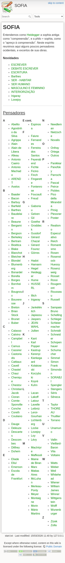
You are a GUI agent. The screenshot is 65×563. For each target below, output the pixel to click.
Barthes (16, 76)
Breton (15, 307)
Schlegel (56, 319)
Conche (16, 408)
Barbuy (15, 202)
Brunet (15, 319)
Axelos (15, 186)
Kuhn (34, 385)
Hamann (36, 264)
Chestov (16, 385)
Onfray (55, 147)
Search (30, 16)
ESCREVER (19, 64)
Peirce (54, 186)
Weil (53, 470)
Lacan (35, 392)
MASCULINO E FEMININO (28, 88)
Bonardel (16, 272)
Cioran (15, 396)
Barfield (16, 206)
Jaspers (36, 319)
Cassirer (16, 350)
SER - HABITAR (21, 80)
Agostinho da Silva (16, 132)
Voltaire (55, 455)
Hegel (34, 268)
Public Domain (54, 546)
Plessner (56, 213)
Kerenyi (35, 354)
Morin (34, 505)
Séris (54, 392)
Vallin (54, 439)
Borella (15, 276)
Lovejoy (16, 99)
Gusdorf (36, 233)
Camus (15, 346)
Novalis (55, 140)
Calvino (15, 334)
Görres (35, 252)
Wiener (55, 482)
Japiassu (36, 315)
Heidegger (33, 34)
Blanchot (16, 252)
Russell (55, 299)
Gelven (35, 213)
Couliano (16, 416)
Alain (14, 143)
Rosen (55, 252)
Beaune (16, 221)
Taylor (54, 404)
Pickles (55, 190)
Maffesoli (36, 455)
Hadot (34, 260)
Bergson (16, 233)
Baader (15, 194)
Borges (15, 280)
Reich (54, 241)
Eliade (15, 459)
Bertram (16, 241)
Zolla (54, 525)
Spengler (56, 385)
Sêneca (55, 396)
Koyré (34, 381)
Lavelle (35, 404)
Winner (55, 494)
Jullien (35, 330)
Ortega (55, 151)
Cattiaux (16, 361)
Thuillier (55, 416)
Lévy (34, 439)
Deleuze (16, 428)
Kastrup (36, 350)
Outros (55, 155)
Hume (34, 280)
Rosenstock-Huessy (56, 260)
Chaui (15, 373)
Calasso (16, 330)
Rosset (55, 276)
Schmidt (56, 330)
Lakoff (34, 396)
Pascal (55, 182)
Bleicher (16, 256)
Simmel (55, 358)
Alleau (15, 155)
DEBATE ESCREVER (24, 68)
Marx (34, 466)
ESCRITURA (19, 72)
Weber (55, 466)
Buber (15, 322)
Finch (34, 174)
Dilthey (15, 447)
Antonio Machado (16, 171)
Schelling (56, 315)
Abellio (15, 124)
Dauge (15, 424)
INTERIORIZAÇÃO (23, 91)
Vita (53, 451)
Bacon (15, 198)
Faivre (35, 136)
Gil (32, 217)
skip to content (56, 3)
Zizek (54, 521)
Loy (33, 435)
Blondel (15, 260)
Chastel (16, 369)
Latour (35, 400)
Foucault (36, 194)
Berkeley (16, 237)
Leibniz (35, 408)
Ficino (34, 171)
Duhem (15, 451)
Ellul (13, 462)
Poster (55, 217)
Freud (34, 198)
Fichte (35, 167)
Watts (54, 462)
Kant (34, 338)
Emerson (16, 466)
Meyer (35, 494)
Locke (34, 428)
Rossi (54, 280)
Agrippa (16, 140)
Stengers (56, 389)
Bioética (16, 245)
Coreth (15, 412)
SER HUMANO (20, 84)
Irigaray (15, 95)
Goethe (35, 221)
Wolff (54, 505)
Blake (14, 249)
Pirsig (54, 210)
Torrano (55, 420)
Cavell (15, 365)
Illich (34, 295)
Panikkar (56, 163)
